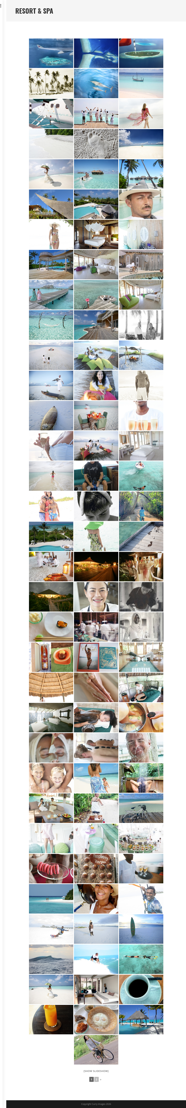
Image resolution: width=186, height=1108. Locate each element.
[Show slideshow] (96, 1071)
